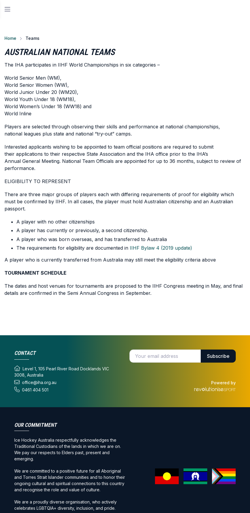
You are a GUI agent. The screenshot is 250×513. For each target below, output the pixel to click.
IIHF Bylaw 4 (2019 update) (161, 248)
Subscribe (218, 356)
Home (10, 38)
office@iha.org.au (35, 382)
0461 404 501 (31, 389)
